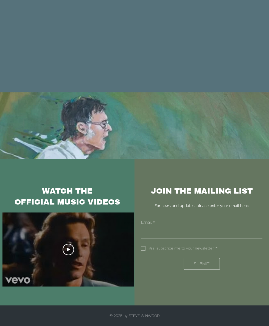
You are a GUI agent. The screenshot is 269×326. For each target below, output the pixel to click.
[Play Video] (68, 249)
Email (148, 222)
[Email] (200, 233)
